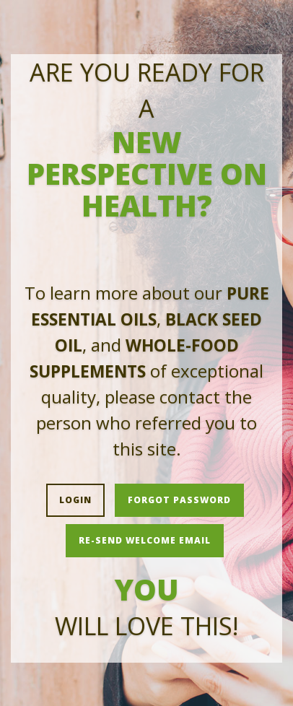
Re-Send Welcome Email (145, 540)
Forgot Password (179, 500)
